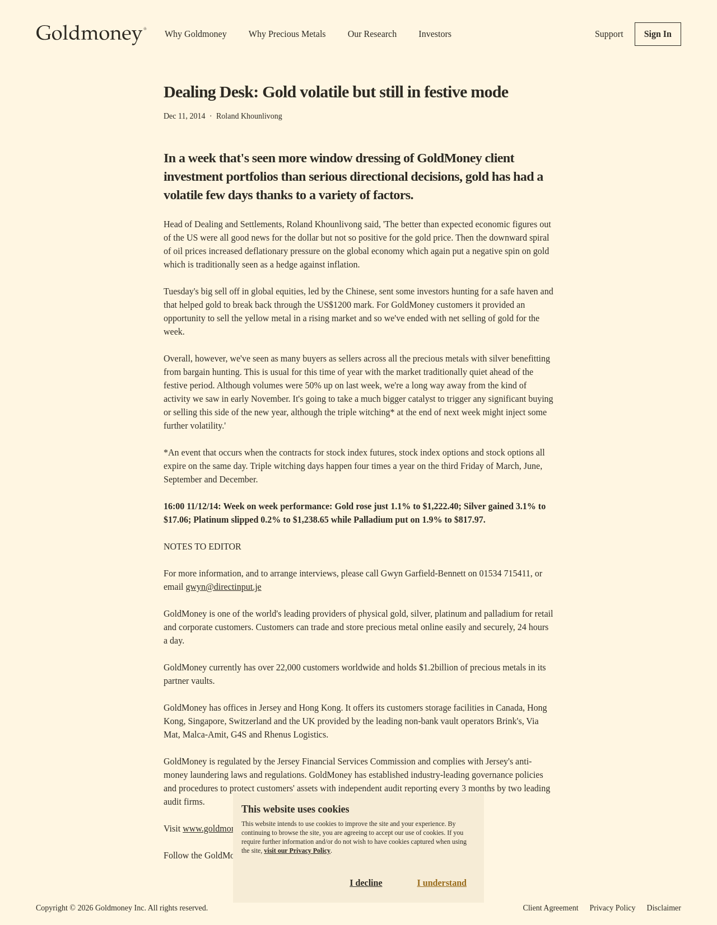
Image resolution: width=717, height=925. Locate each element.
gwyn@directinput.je (224, 586)
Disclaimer (664, 908)
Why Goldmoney (196, 34)
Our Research (372, 34)
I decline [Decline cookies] (366, 883)
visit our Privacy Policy (297, 850)
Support (609, 34)
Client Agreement (550, 908)
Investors (434, 34)
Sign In (658, 34)
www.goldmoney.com (222, 828)
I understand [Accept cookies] (442, 883)
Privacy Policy (613, 908)
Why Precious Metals (287, 34)
